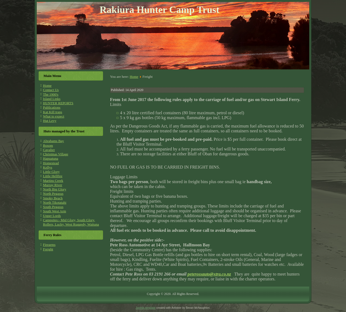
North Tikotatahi (54, 202)
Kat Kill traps (52, 112)
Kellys (47, 167)
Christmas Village (55, 154)
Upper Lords (52, 216)
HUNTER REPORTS (58, 103)
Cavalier (49, 150)
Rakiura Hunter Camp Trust (159, 9)
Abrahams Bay (53, 141)
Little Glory (51, 172)
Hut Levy (49, 121)
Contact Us (51, 90)
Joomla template (145, 307)
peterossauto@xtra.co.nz (209, 274)
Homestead (51, 163)
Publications (51, 107)
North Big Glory (54, 189)
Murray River (52, 185)
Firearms (49, 245)
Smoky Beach (53, 198)
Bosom (48, 145)
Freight (48, 249)
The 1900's (50, 94)
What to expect (53, 116)
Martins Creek (53, 181)
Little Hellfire (52, 176)
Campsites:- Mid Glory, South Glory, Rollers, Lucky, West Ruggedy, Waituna (71, 222)
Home (47, 85)
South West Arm (54, 211)
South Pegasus (53, 207)
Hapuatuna (50, 158)
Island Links (52, 99)
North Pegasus (53, 194)
